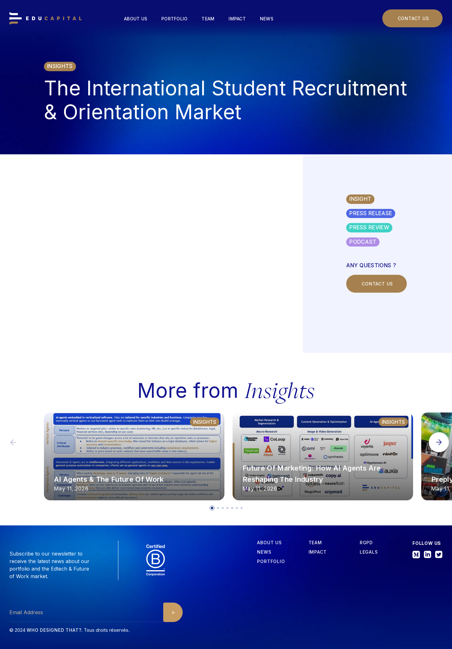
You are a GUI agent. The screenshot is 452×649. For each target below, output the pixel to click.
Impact (237, 18)
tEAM (315, 542)
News (266, 18)
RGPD (366, 542)
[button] (439, 442)
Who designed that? (54, 630)
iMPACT (318, 552)
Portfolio (174, 18)
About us (135, 18)
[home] (45, 18)
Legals (369, 552)
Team (208, 18)
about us (269, 542)
